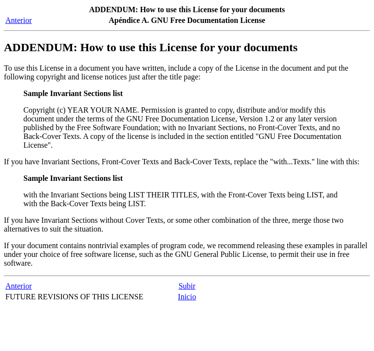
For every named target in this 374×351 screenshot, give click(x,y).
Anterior (18, 20)
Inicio (187, 296)
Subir (187, 286)
